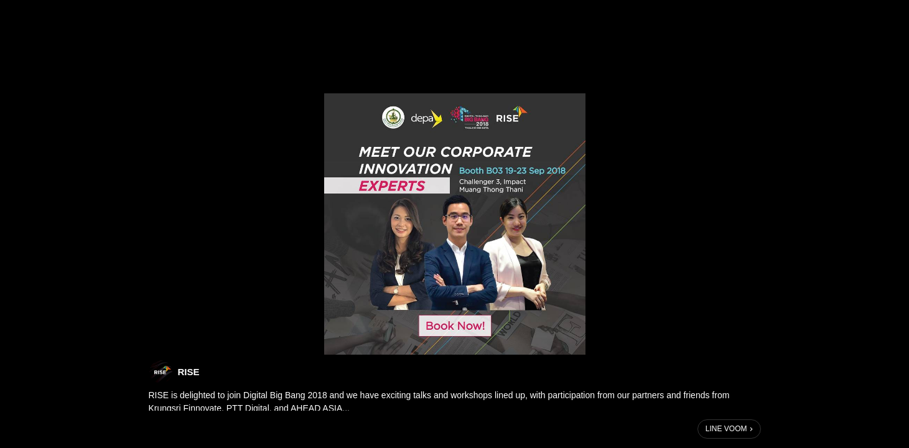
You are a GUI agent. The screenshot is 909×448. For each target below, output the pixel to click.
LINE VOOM (726, 428)
